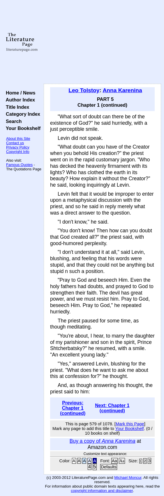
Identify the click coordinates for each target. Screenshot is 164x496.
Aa (114, 460)
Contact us (15, 143)
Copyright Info (17, 151)
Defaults (109, 467)
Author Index (19, 99)
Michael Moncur (127, 477)
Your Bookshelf (21, 128)
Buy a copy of (102, 441)
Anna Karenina (122, 90)
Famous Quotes (19, 165)
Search (12, 121)
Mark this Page (130, 424)
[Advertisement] (102, 42)
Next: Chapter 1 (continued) (112, 408)
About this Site (18, 138)
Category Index (21, 114)
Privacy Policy (17, 147)
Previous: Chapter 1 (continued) (72, 408)
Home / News (19, 92)
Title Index (16, 107)
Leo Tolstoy (83, 90)
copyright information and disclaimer (102, 490)
